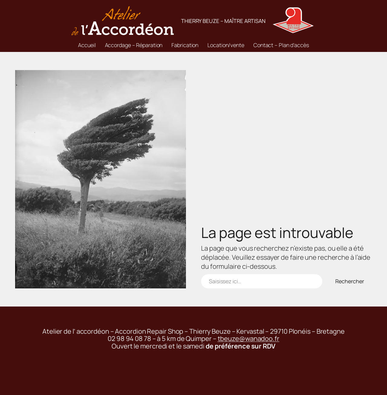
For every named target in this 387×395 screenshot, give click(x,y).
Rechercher (349, 281)
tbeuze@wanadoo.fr (248, 338)
